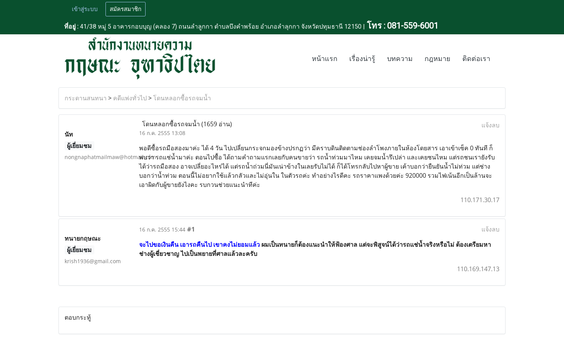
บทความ (400, 59)
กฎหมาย (438, 59)
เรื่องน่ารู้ (362, 59)
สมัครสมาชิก (125, 9)
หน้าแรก (324, 59)
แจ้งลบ (490, 125)
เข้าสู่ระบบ (85, 9)
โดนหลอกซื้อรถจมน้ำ (182, 98)
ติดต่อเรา (476, 59)
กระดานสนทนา (86, 98)
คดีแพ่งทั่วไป (130, 98)
